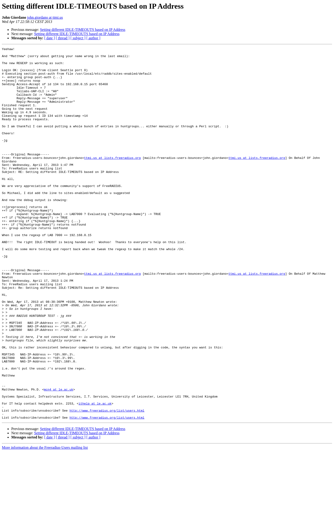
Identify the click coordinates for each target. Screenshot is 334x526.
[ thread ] (63, 38)
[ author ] (93, 38)
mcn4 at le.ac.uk (58, 458)
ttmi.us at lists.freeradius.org (112, 180)
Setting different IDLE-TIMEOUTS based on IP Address (82, 30)
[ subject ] (78, 38)
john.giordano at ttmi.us (45, 17)
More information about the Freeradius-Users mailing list (45, 522)
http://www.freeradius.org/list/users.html (107, 483)
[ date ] (49, 38)
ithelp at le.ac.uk (95, 475)
